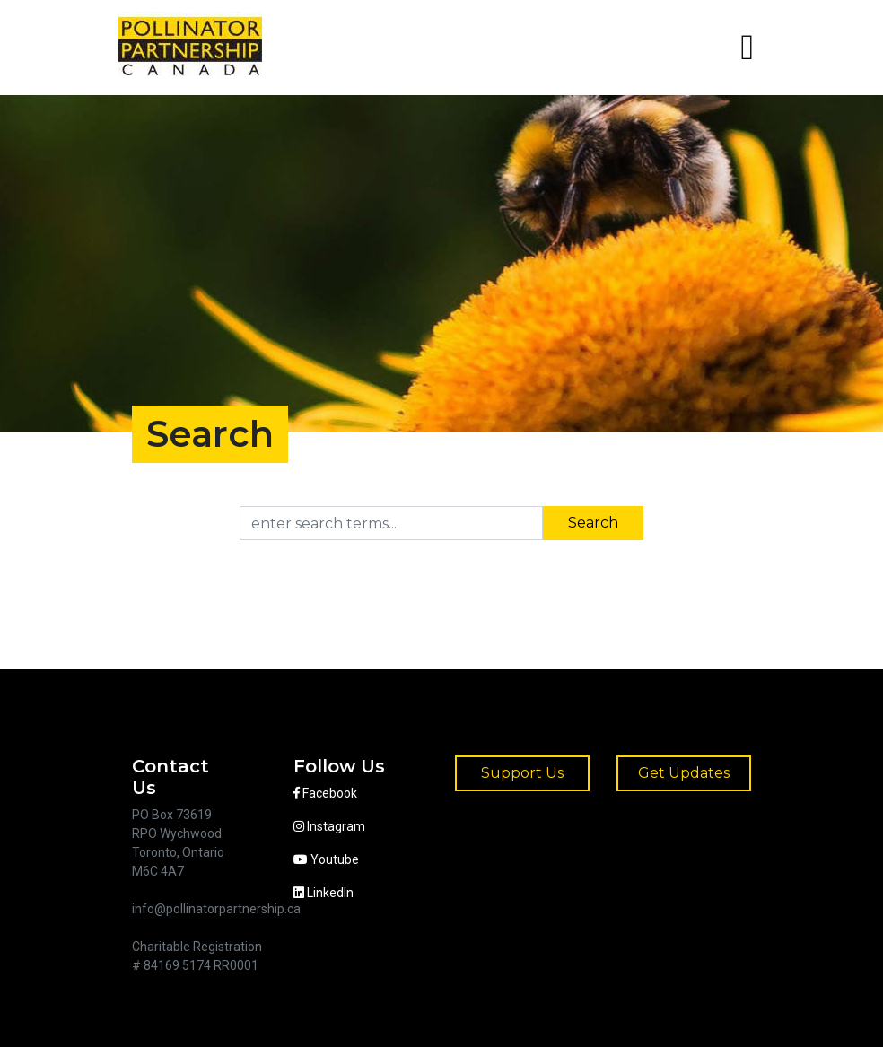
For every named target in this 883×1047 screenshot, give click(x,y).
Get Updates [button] (684, 772)
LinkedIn (323, 893)
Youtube (326, 859)
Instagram (329, 826)
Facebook (325, 793)
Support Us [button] (522, 772)
